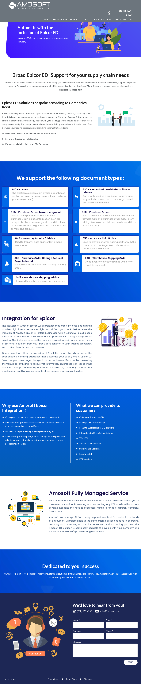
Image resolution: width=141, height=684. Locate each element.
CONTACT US (121, 20)
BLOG (109, 20)
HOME (45, 20)
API (131, 20)
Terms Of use (72, 679)
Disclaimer (88, 679)
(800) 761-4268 (120, 13)
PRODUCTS (75, 20)
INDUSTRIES (99, 20)
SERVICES (86, 20)
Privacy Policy (53, 679)
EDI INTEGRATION (59, 20)
